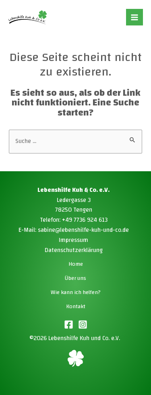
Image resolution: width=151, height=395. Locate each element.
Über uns (75, 278)
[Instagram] (82, 324)
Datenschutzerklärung (74, 250)
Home (75, 264)
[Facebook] (68, 324)
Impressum (73, 240)
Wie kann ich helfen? (76, 292)
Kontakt (75, 306)
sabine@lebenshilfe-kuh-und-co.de (83, 230)
